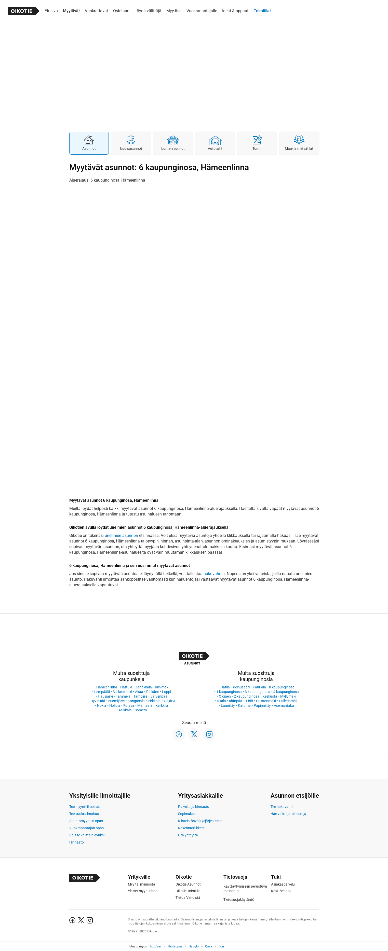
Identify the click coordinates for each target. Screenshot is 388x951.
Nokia (101, 705)
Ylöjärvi (169, 701)
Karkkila (161, 705)
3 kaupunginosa (257, 692)
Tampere (140, 696)
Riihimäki (162, 687)
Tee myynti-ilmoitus (84, 807)
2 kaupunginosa (246, 696)
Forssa (128, 705)
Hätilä (225, 687)
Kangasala (136, 701)
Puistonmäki (266, 701)
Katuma (244, 705)
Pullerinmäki (288, 701)
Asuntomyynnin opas (86, 821)
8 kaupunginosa (282, 687)
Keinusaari (241, 687)
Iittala (221, 701)
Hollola (114, 705)
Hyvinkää (97, 701)
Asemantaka (284, 705)
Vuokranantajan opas (86, 828)
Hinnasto (76, 842)
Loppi (166, 692)
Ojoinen (225, 696)
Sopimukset (187, 814)
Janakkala (143, 687)
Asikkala (125, 710)
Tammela (123, 696)
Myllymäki (288, 696)
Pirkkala (154, 701)
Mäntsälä (144, 705)
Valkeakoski (122, 692)
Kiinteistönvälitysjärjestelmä (200, 821)
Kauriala (259, 687)
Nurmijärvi (116, 701)
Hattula (126, 687)
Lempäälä (102, 692)
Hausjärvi (105, 696)
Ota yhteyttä (188, 835)
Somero (141, 710)
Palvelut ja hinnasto (193, 807)
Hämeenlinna (106, 687)
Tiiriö (249, 701)
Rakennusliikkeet (191, 828)
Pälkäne (152, 692)
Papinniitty (262, 705)
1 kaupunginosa (229, 692)
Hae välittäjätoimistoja (288, 814)
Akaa (139, 692)
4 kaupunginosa (286, 692)
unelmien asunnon (121, 535)
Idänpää (235, 701)
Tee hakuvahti (281, 807)
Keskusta (269, 696)
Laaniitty (228, 705)
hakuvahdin (214, 573)
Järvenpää (158, 696)
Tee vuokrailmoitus (84, 814)
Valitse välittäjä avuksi (86, 835)
